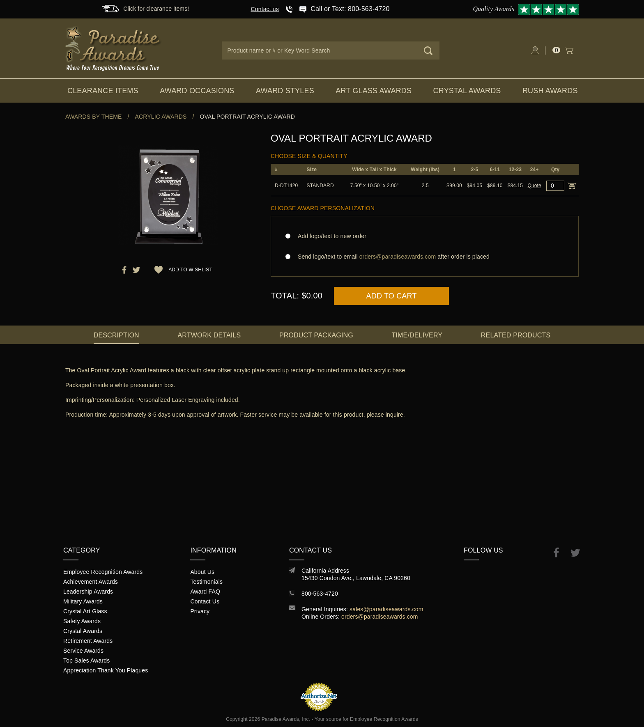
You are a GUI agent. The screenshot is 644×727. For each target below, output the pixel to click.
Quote (534, 185)
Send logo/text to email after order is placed (424, 256)
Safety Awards (82, 621)
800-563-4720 (319, 593)
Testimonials (206, 581)
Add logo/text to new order (329, 236)
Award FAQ (205, 591)
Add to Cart (391, 296)
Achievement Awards (90, 581)
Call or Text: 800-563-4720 (349, 8)
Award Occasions (197, 91)
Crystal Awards (467, 91)
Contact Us (204, 601)
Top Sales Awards (86, 660)
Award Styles (285, 91)
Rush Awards (550, 91)
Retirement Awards (88, 641)
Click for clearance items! (156, 8)
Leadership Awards (88, 591)
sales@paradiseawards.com (386, 609)
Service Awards (83, 650)
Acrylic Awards (161, 116)
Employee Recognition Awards (103, 572)
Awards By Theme (93, 116)
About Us (202, 572)
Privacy (199, 611)
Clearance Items (102, 91)
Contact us (265, 9)
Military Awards (83, 601)
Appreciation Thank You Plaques (105, 670)
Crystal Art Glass (85, 611)
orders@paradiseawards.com (379, 616)
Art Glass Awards (374, 91)
